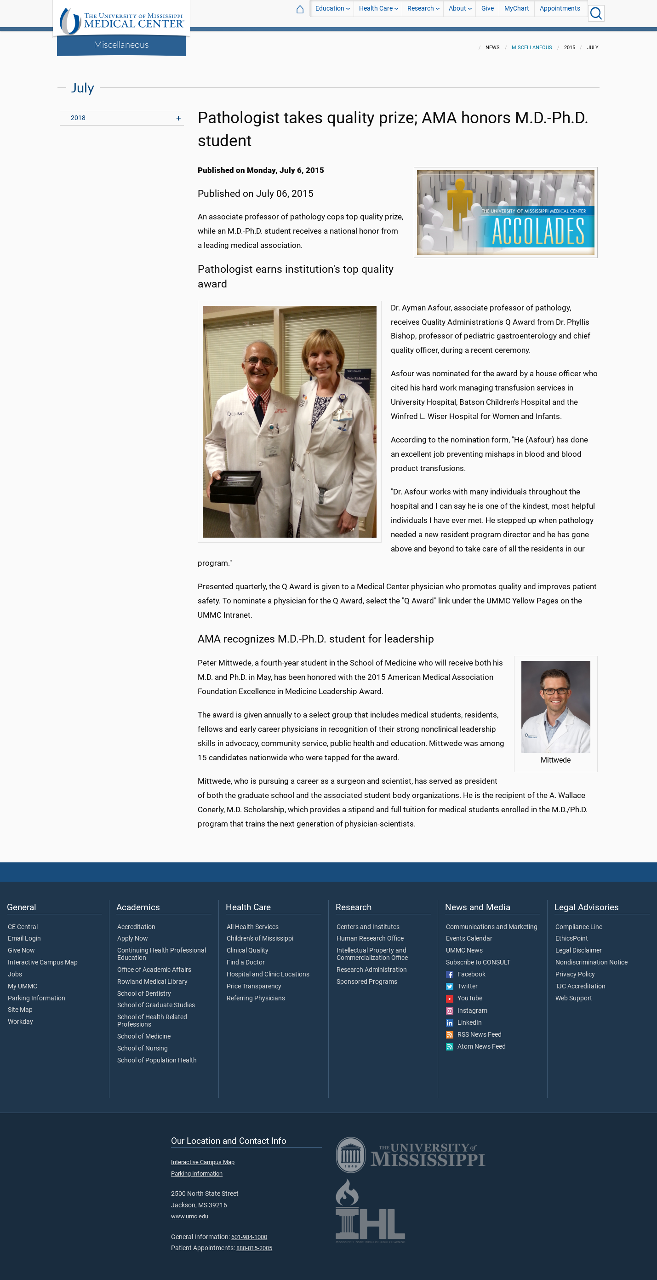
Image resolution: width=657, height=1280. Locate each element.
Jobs (15, 969)
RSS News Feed (474, 1029)
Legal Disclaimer (578, 945)
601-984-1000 (249, 1231)
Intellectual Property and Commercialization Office (372, 948)
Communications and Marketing (491, 921)
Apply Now (132, 933)
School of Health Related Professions (152, 1015)
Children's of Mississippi (260, 933)
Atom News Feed (476, 1041)
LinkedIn (464, 1017)
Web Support (573, 993)
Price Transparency (254, 981)
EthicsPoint (571, 933)
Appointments (560, 13)
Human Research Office (370, 933)
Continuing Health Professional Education (161, 948)
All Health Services (253, 921)
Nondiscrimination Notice (591, 957)
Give (487, 13)
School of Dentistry (144, 988)
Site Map (20, 1004)
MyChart (516, 13)
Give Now (21, 945)
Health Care (376, 13)
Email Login (24, 933)
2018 (78, 112)
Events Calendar (469, 933)
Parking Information (36, 993)
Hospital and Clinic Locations (268, 969)
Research (420, 13)
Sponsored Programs (367, 976)
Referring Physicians (256, 993)
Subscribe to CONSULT (478, 957)
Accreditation (136, 921)
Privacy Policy (575, 969)
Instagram (466, 1005)
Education (329, 13)
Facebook (466, 969)
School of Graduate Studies (156, 1000)
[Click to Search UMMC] (596, 13)
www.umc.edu (189, 1210)
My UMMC (22, 981)
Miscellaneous (121, 44)
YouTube (464, 993)
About (457, 13)
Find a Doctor (246, 957)
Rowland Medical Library (152, 976)
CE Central (23, 921)
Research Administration (372, 964)
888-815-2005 (254, 1242)
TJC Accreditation (580, 981)
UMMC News (464, 945)
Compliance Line (578, 921)
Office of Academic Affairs (154, 964)
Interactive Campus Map (43, 957)
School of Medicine (144, 1031)
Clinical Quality (248, 945)
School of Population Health (157, 1055)
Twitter (462, 981)
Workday (20, 1016)
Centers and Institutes (368, 921)
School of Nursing (142, 1043)
